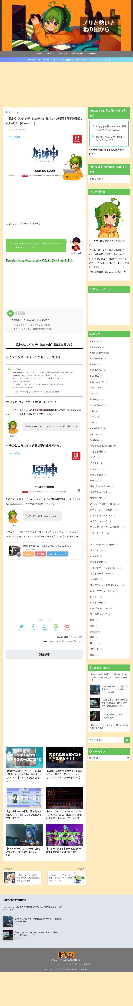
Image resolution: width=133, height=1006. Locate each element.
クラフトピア (98, 475)
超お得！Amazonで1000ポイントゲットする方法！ (110, 139)
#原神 (38, 384)
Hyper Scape (98, 405)
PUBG (95, 417)
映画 (94, 627)
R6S (94, 423)
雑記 (94, 656)
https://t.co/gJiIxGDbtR (21, 381)
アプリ (95, 458)
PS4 (59, 641)
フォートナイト (100, 534)
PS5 (94, 411)
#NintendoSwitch (56, 384)
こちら (114, 263)
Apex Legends (99, 353)
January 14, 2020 (52, 392)
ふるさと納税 (98, 452)
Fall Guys (97, 399)
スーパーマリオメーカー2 (105, 504)
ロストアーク (98, 604)
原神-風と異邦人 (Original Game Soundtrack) (47, 546)
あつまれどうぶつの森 (103, 446)
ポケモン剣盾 (98, 563)
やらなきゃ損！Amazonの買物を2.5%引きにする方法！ (111, 128)
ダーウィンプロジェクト (104, 510)
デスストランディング (103, 516)
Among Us (97, 347)
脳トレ (95, 644)
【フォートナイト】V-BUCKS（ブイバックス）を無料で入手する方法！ (55, 59)
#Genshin (45, 384)
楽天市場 (41, 554)
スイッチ (69, 641)
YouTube (96, 440)
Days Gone (97, 388)
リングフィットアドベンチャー (107, 586)
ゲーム (50, 53)
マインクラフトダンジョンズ (106, 569)
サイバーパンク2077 (102, 487)
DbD (94, 394)
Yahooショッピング (58, 554)
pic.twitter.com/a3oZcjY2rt (23, 388)
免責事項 (92, 53)
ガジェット (63, 53)
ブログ (95, 539)
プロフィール (98, 551)
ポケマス (96, 557)
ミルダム (96, 580)
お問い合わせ (78, 53)
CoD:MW (96, 376)
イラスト (96, 463)
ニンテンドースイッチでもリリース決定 (31, 325)
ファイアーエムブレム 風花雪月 (108, 528)
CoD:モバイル (99, 382)
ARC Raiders (98, 359)
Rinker (33, 549)
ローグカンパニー (101, 609)
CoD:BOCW (98, 370)
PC (52, 641)
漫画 (94, 638)
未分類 (95, 633)
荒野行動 (96, 650)
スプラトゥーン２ (101, 493)
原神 (81, 637)
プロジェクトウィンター (104, 545)
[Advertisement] (66, 84)
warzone (96, 434)
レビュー (96, 598)
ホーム (40, 53)
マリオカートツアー (102, 574)
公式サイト (15, 503)
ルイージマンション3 (102, 592)
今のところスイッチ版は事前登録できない (32, 329)
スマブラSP (98, 498)
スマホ (80, 641)
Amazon (28, 554)
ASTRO (96, 364)
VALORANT (98, 429)
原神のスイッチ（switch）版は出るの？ (29, 320)
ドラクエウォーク (101, 522)
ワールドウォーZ (100, 615)
